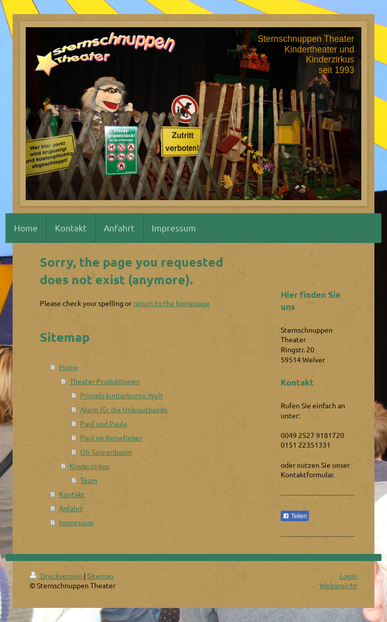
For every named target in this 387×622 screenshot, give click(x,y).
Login (348, 575)
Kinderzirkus (89, 465)
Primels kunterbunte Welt (121, 395)
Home (68, 366)
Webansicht (338, 585)
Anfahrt (71, 508)
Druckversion (57, 575)
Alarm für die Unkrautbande (124, 409)
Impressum (76, 522)
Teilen (294, 516)
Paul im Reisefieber (111, 437)
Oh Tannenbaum (106, 451)
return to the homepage (171, 302)
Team (88, 479)
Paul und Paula (103, 423)
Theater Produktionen (105, 381)
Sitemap (100, 575)
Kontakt (72, 494)
